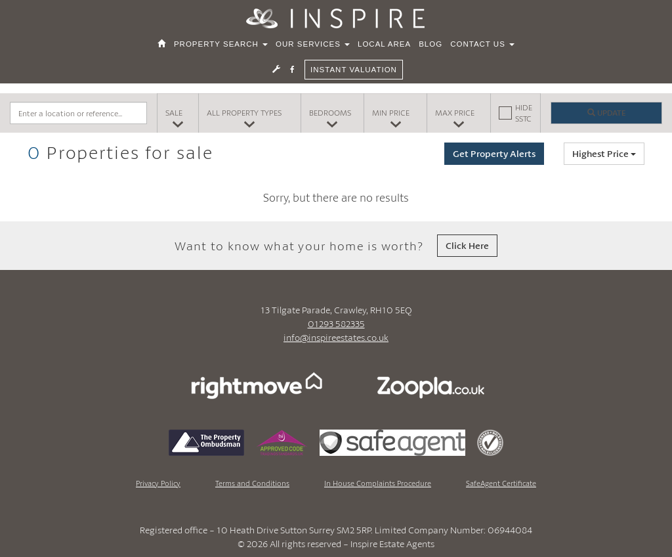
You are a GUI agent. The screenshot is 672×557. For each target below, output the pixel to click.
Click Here (467, 245)
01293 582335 (336, 323)
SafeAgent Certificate (501, 483)
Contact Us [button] (482, 48)
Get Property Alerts (494, 153)
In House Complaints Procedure (377, 483)
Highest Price (604, 153)
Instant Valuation (353, 74)
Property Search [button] (221, 48)
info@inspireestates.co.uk (336, 337)
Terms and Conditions (252, 483)
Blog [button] (430, 48)
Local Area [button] (384, 48)
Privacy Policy (158, 483)
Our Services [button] (313, 48)
